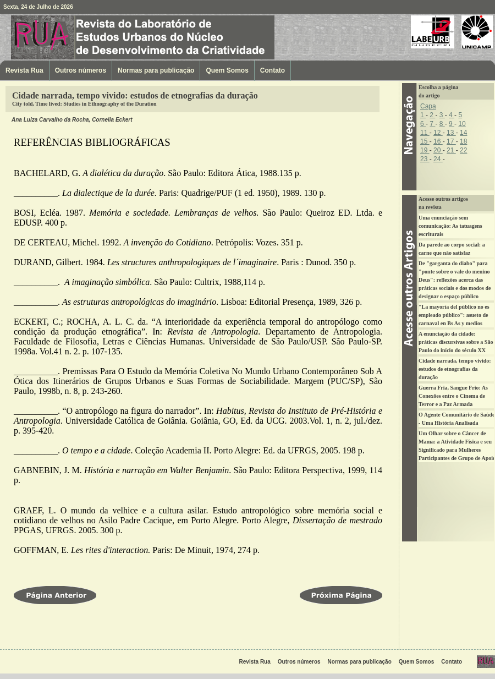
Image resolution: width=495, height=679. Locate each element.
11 (425, 132)
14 (463, 132)
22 (463, 150)
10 (461, 124)
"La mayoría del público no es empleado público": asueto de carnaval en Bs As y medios (454, 315)
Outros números (80, 70)
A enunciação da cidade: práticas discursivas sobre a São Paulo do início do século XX (456, 342)
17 (451, 141)
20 (438, 150)
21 (451, 150)
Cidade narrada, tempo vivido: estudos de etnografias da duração (455, 369)
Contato (272, 70)
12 (438, 132)
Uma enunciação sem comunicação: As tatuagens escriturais (450, 226)
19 (425, 150)
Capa (428, 106)
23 (425, 159)
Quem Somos (227, 70)
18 (463, 141)
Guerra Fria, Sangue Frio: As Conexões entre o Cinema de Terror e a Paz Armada (453, 396)
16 (438, 141)
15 (425, 141)
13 (451, 132)
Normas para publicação (156, 70)
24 (438, 159)
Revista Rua (69, 37)
